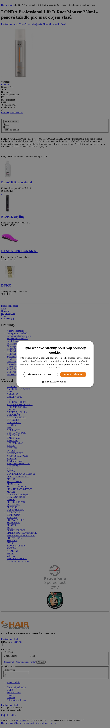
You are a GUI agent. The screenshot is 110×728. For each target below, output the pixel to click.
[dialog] (55, 364)
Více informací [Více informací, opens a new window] (55, 367)
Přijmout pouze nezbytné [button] (41, 374)
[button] (55, 381)
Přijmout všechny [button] (73, 374)
